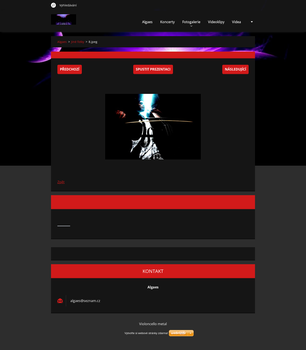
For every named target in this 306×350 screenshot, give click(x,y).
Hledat (53, 5)
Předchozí (69, 69)
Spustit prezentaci (153, 69)
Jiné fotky (77, 42)
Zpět (61, 182)
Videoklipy (216, 22)
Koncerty (167, 22)
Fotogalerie (191, 23)
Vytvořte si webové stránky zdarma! (146, 333)
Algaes (147, 22)
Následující (235, 69)
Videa (236, 22)
